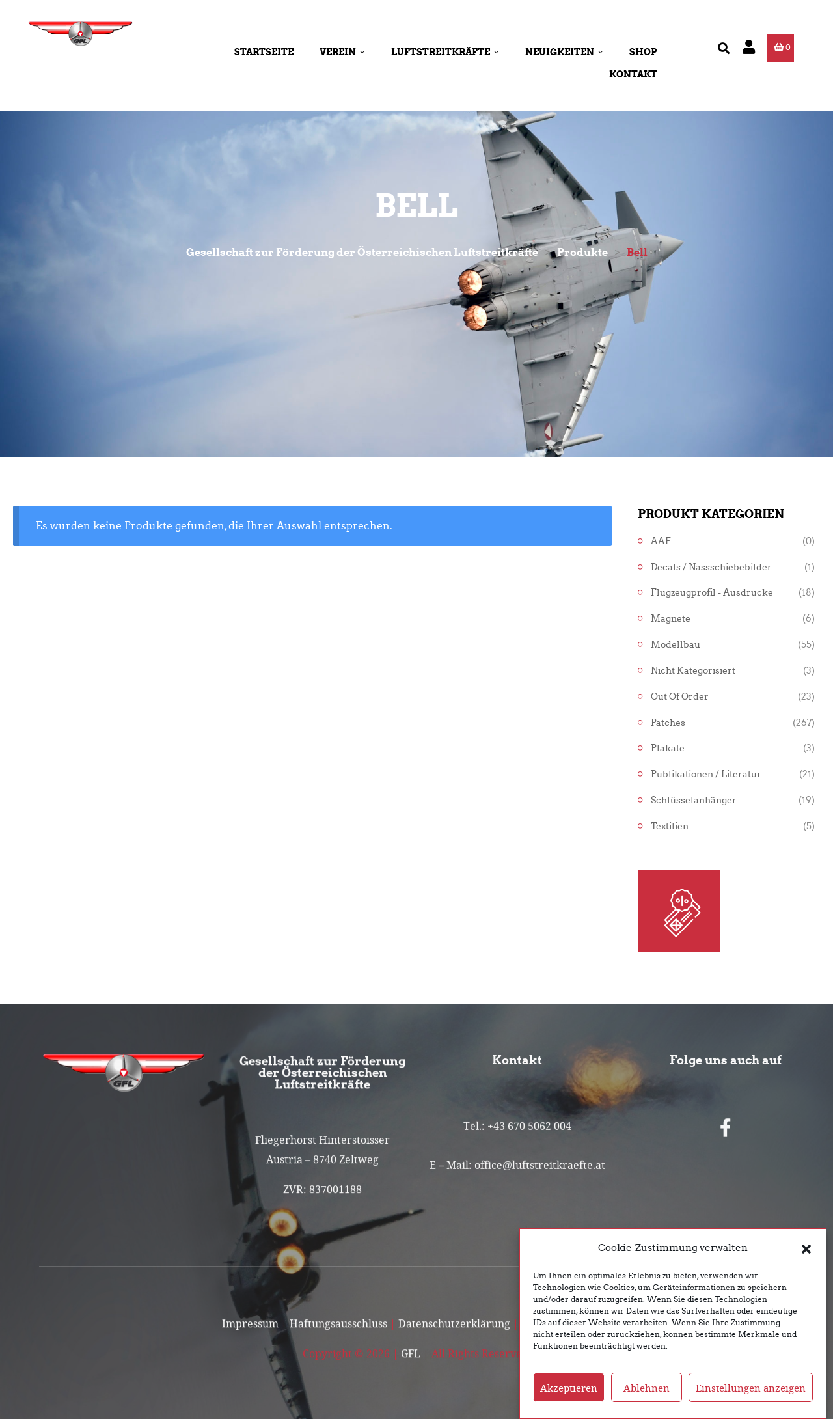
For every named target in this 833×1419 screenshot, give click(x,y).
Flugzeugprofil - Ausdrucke (712, 592)
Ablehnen (646, 1402)
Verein (342, 52)
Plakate (668, 748)
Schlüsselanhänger (694, 800)
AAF (661, 541)
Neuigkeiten (564, 52)
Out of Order (680, 696)
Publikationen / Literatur (706, 774)
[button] (806, 1262)
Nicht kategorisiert (693, 670)
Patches (668, 722)
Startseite (264, 52)
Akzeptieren (568, 1402)
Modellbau (675, 644)
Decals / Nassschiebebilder (711, 567)
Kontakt (633, 74)
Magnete (670, 618)
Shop (643, 52)
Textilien (670, 826)
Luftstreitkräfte (445, 52)
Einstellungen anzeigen (751, 1402)
